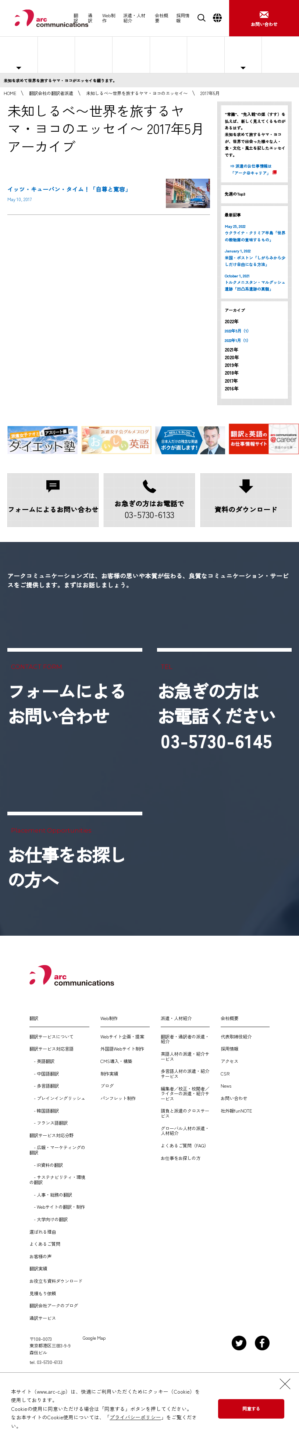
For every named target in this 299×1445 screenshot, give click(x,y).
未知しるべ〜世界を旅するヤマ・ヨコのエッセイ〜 (137, 93)
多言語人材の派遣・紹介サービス (185, 1074)
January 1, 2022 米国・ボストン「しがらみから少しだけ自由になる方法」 (255, 257)
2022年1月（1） (237, 340)
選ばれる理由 (168, 54)
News (226, 1086)
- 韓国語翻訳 (44, 1111)
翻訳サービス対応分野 (51, 1135)
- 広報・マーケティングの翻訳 (57, 1150)
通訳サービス (42, 1318)
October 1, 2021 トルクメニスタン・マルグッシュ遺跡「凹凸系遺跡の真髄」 (255, 282)
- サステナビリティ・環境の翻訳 (57, 1180)
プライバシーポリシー (135, 1417)
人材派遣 (56, 54)
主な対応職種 (19, 54)
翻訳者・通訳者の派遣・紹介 (185, 1039)
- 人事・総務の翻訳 (50, 1195)
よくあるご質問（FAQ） (185, 1146)
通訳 (90, 18)
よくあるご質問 (205, 54)
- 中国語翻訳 (44, 1074)
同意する (251, 1408)
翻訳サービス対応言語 (51, 1049)
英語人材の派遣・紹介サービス (185, 1057)
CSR (225, 1074)
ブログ (107, 1086)
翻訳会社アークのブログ (53, 1305)
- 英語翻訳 (41, 1061)
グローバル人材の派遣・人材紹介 (185, 1131)
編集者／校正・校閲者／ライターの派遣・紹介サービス (185, 1094)
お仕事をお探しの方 (180, 1158)
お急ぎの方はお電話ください (216, 715)
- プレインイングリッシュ (57, 1098)
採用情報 (182, 18)
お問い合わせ (234, 1098)
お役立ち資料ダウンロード (55, 1281)
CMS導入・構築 (116, 1061)
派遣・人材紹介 (134, 18)
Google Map (94, 1338)
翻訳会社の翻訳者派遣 (51, 93)
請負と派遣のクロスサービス (185, 1113)
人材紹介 (131, 54)
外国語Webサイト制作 (122, 1049)
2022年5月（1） (238, 331)
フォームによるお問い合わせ (66, 703)
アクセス (229, 1061)
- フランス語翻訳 (48, 1123)
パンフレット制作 (118, 1098)
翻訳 (76, 18)
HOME (10, 93)
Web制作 (108, 18)
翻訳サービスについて (51, 1037)
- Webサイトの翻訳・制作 (57, 1207)
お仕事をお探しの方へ (279, 55)
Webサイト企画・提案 (122, 1037)
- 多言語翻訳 (44, 1086)
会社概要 (161, 18)
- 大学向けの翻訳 (48, 1219)
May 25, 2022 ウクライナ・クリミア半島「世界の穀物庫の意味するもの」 (255, 233)
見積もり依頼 (42, 1293)
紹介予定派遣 (94, 54)
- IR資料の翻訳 (46, 1165)
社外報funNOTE (236, 1111)
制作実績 (109, 1074)
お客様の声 (40, 1256)
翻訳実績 (38, 1268)
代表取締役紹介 (236, 1037)
